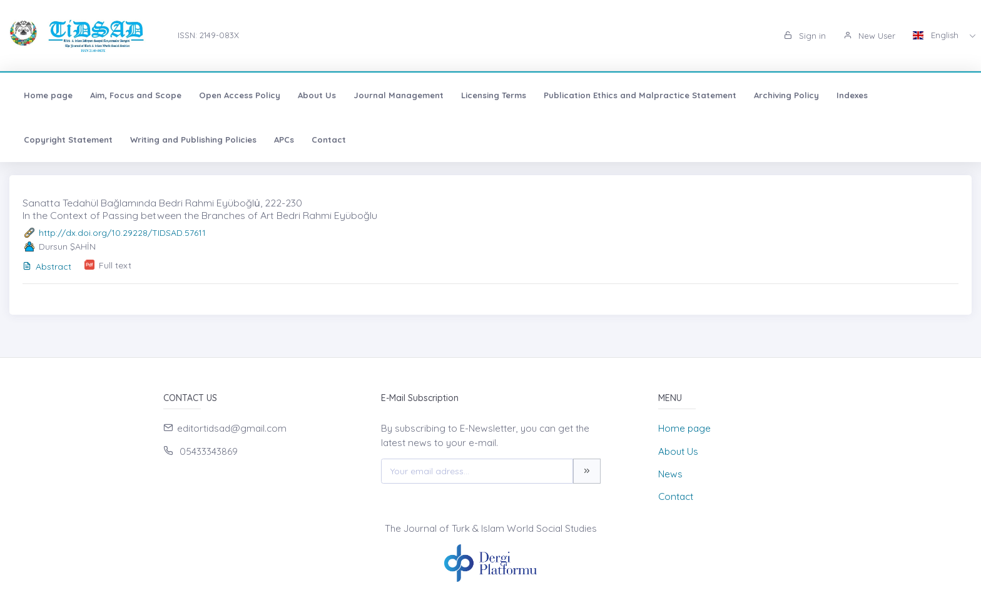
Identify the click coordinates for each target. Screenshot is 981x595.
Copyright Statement (68, 140)
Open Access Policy (239, 95)
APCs (284, 140)
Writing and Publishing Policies (193, 140)
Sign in (805, 36)
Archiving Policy (786, 95)
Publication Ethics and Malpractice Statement (640, 95)
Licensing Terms (493, 95)
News (670, 474)
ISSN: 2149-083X (208, 35)
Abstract (47, 266)
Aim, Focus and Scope (135, 95)
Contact (329, 140)
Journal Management (398, 95)
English (937, 35)
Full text (115, 265)
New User (869, 36)
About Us (317, 95)
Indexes (852, 95)
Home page (48, 95)
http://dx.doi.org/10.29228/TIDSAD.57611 (122, 232)
